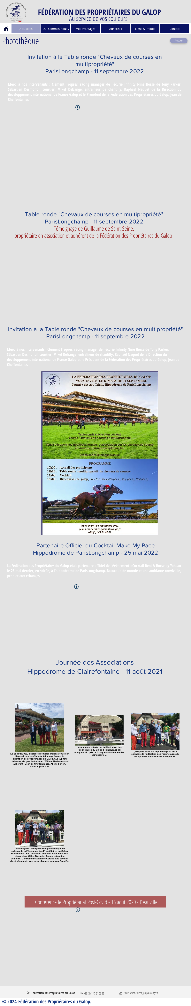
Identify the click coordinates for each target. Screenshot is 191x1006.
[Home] (6, 28)
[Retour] (178, 40)
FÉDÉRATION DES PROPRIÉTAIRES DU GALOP (99, 12)
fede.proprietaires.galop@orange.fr (141, 993)
